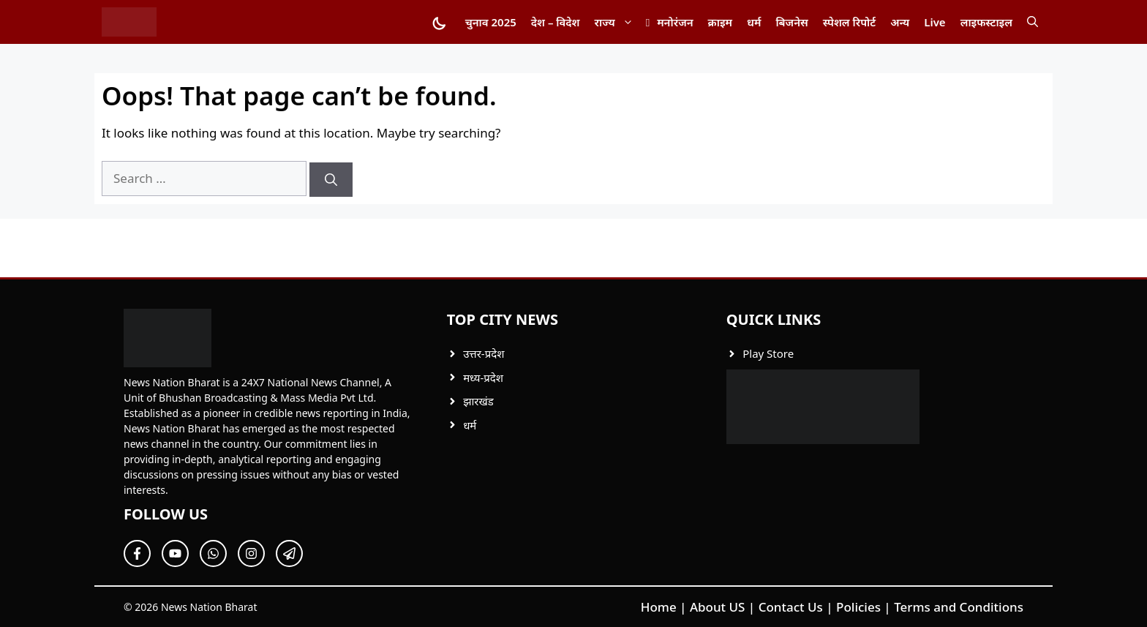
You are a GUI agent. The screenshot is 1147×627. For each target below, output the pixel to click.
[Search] (331, 180)
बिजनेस (791, 22)
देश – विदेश (555, 22)
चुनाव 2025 (490, 22)
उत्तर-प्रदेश (483, 353)
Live (934, 22)
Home (659, 606)
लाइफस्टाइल (986, 22)
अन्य (899, 22)
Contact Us (791, 606)
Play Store (768, 353)
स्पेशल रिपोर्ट (849, 22)
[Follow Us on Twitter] (175, 553)
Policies (858, 606)
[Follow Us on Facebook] (137, 553)
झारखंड (478, 401)
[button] (1032, 22)
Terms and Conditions (958, 606)
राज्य (618, 22)
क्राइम (720, 22)
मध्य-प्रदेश (483, 377)
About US (717, 606)
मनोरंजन (675, 22)
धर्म (754, 22)
